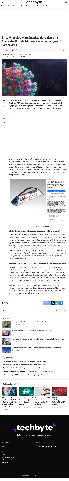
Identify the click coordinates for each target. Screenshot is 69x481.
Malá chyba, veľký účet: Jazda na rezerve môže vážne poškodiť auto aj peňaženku (24, 364)
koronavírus (46, 108)
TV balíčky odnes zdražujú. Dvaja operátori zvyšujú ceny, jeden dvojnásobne (31, 330)
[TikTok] (52, 448)
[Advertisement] (34, 21)
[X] (40, 448)
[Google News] (46, 448)
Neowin (58, 108)
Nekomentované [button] (59, 311)
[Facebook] (37, 448)
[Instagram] (49, 448)
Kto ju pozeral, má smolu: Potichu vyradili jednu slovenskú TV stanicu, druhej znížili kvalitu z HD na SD (38, 339)
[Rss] (55, 448)
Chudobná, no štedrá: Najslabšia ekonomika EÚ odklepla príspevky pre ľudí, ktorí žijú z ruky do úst (28, 371)
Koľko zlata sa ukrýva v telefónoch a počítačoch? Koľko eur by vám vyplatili (22, 375)
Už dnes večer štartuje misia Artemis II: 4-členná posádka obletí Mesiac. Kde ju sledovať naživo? (36, 347)
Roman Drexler (6, 54)
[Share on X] (13, 50)
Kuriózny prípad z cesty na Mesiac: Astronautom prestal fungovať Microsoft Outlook (24, 361)
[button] (3, 2)
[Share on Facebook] (10, 50)
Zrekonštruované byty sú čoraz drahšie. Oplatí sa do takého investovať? (21, 368)
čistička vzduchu (59, 162)
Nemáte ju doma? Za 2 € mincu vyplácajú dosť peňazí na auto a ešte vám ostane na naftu (35, 322)
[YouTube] (43, 448)
